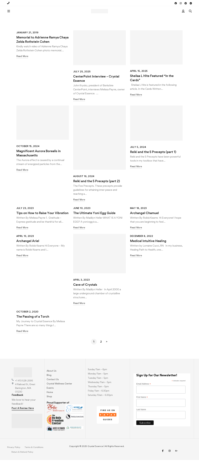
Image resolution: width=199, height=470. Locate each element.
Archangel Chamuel (144, 223)
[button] (23, 418)
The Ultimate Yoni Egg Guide (94, 223)
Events (50, 398)
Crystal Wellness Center (59, 393)
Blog (49, 385)
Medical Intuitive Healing (148, 251)
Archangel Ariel (27, 251)
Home (50, 402)
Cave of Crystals (85, 294)
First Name (142, 407)
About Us (51, 380)
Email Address (143, 394)
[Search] (190, 16)
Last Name (141, 419)
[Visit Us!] (176, 461)
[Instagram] (169, 461)
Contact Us (53, 389)
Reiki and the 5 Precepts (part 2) (96, 191)
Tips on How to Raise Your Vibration (42, 223)
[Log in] (183, 16)
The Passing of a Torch (32, 326)
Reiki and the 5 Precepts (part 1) (153, 162)
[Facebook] (163, 461)
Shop (49, 406)
